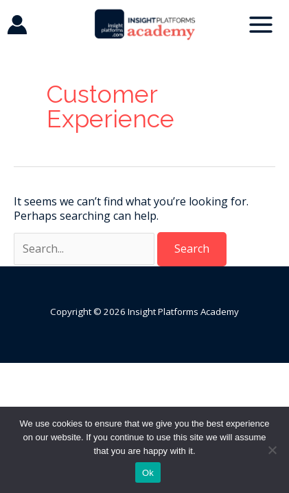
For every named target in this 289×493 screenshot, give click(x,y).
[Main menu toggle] (261, 24)
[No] (272, 450)
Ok (148, 473)
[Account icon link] (17, 24)
